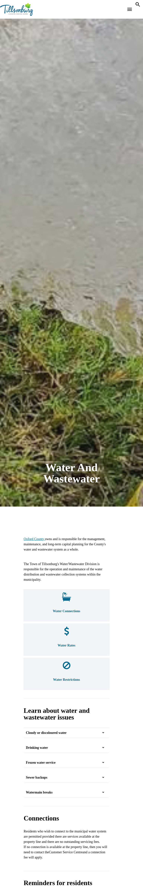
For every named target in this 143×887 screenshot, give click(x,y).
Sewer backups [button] (36, 777)
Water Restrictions (66, 680)
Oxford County (34, 539)
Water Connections (66, 611)
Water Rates (66, 645)
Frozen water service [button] (40, 762)
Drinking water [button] (37, 748)
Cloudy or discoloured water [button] (46, 733)
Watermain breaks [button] (39, 792)
